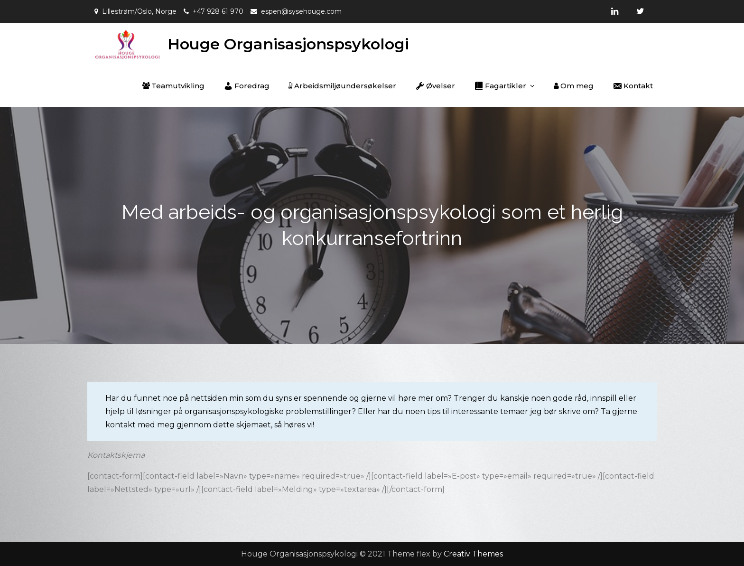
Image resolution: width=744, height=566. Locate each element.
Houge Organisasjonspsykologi (288, 44)
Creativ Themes (473, 553)
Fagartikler (500, 86)
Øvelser (435, 86)
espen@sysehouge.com (301, 11)
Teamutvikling (173, 85)
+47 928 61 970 (218, 11)
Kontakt (633, 86)
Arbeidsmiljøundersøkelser (342, 85)
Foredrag (246, 86)
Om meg (574, 85)
